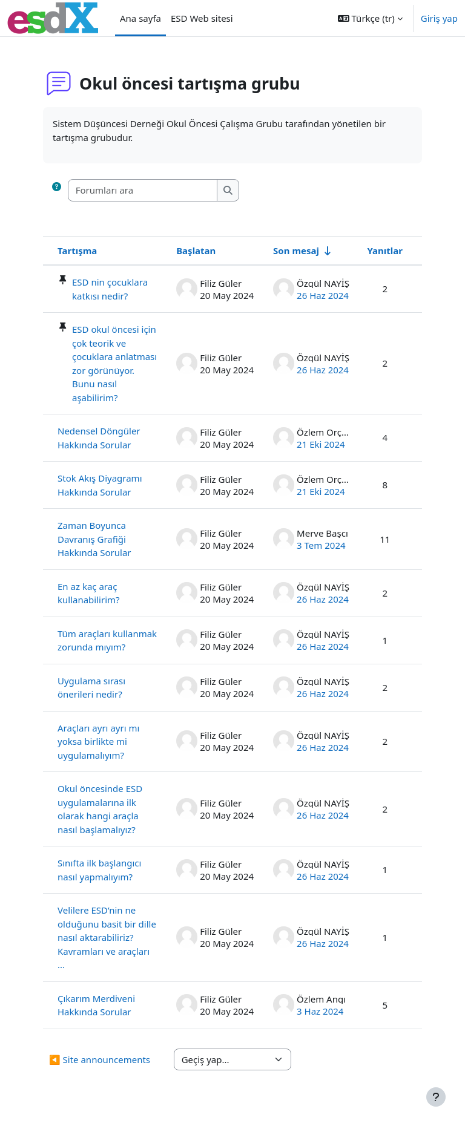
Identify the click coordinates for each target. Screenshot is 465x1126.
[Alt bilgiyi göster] (436, 1097)
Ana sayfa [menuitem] (140, 18)
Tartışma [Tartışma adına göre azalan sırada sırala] (77, 250)
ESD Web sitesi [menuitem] (202, 18)
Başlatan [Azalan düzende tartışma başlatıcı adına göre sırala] (196, 250)
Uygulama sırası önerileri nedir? (91, 688)
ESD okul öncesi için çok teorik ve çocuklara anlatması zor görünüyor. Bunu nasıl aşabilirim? (114, 363)
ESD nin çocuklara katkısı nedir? (110, 289)
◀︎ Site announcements (99, 1059)
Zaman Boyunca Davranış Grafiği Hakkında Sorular (94, 538)
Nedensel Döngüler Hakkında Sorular (99, 438)
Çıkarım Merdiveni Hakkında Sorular (96, 1005)
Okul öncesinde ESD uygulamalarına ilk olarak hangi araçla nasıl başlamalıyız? (100, 809)
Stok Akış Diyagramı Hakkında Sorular (100, 485)
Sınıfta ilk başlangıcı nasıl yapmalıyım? (99, 870)
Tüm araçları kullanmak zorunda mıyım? (107, 640)
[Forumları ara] (143, 190)
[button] (370, 18)
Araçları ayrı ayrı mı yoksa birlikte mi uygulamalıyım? (98, 741)
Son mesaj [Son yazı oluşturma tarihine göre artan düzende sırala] (296, 250)
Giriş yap (439, 18)
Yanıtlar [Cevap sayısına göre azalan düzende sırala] (385, 250)
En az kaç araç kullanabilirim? (89, 593)
